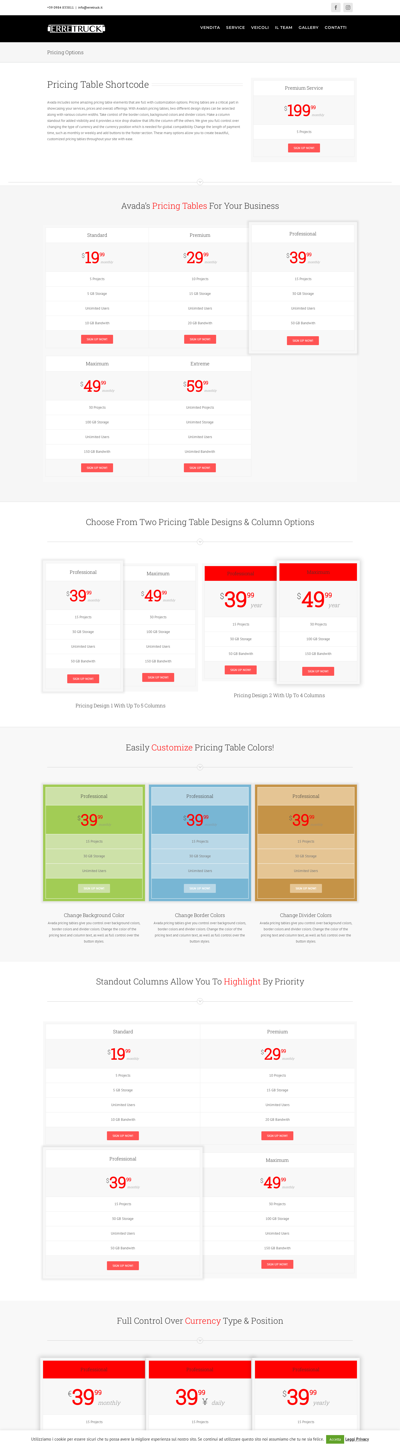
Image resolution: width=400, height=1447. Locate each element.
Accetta (335, 1439)
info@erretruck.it (90, 7)
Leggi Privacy (357, 1439)
